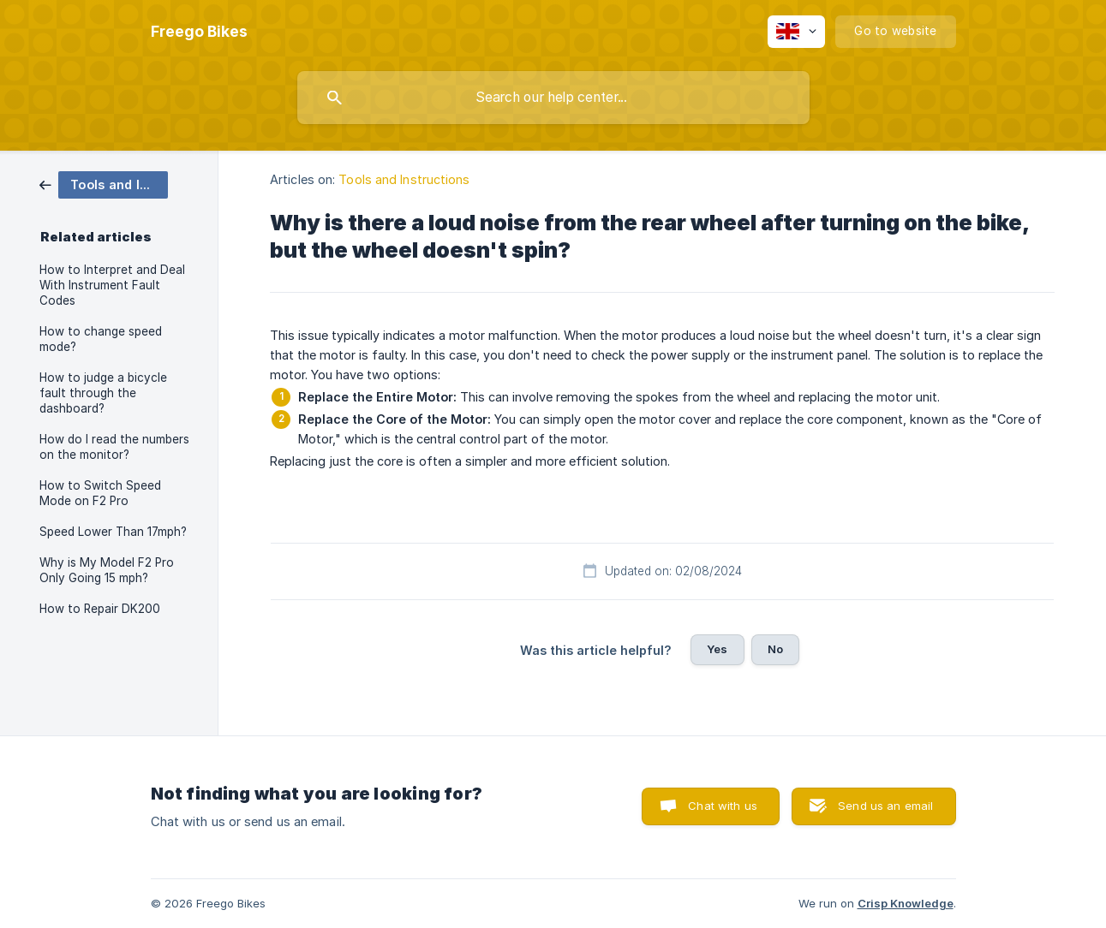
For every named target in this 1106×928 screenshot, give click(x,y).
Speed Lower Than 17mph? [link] (113, 531)
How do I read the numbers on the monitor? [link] (114, 446)
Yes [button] (717, 649)
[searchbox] (553, 97)
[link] (103, 183)
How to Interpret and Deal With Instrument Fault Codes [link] (112, 285)
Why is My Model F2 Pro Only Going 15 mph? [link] (106, 570)
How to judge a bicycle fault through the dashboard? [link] (103, 393)
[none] (199, 31)
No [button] (775, 649)
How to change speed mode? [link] (100, 339)
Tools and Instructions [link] (403, 179)
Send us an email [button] (885, 805)
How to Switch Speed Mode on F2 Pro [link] (100, 493)
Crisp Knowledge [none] (906, 903)
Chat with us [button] (722, 805)
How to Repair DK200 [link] (99, 609)
